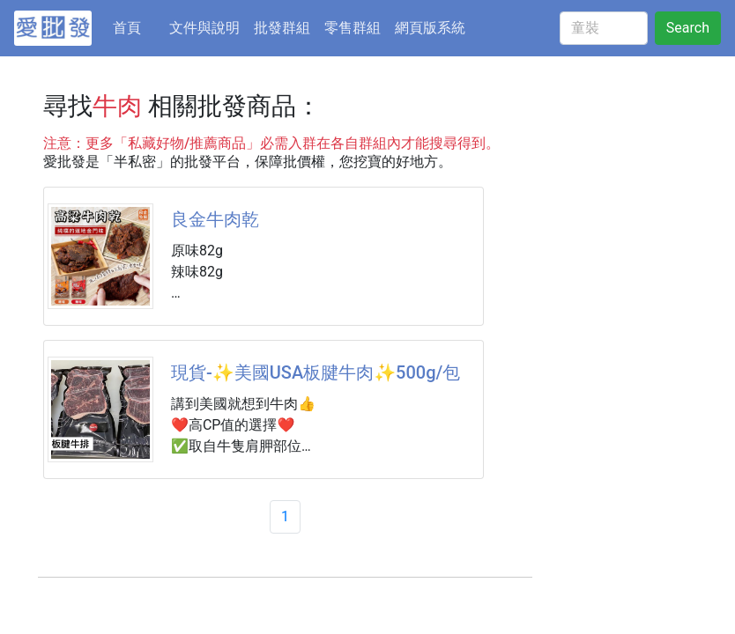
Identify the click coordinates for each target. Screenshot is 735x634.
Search (687, 27)
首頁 (137, 26)
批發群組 (282, 27)
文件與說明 (204, 27)
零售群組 (352, 27)
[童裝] (604, 28)
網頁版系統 (430, 27)
